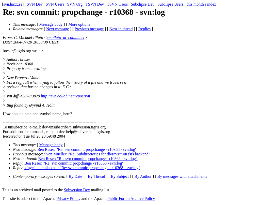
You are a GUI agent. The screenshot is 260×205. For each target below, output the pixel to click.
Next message (57, 29)
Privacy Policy (68, 198)
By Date (75, 176)
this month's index (201, 4)
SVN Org (75, 4)
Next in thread (121, 29)
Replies (144, 29)
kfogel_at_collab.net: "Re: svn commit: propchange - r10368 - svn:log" (82, 168)
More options (79, 24)
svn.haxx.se (12, 4)
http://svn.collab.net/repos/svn (65, 96)
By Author (143, 176)
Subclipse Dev (142, 4)
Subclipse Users (170, 4)
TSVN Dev (95, 4)
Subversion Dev (77, 190)
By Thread (96, 176)
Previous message (89, 29)
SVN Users (55, 4)
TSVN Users (117, 4)
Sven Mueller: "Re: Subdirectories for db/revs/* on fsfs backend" (97, 154)
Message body (51, 24)
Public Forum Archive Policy (131, 198)
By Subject (120, 176)
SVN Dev (35, 4)
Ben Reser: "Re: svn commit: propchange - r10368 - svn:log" (87, 149)
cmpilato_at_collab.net (65, 37)
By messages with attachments (182, 176)
